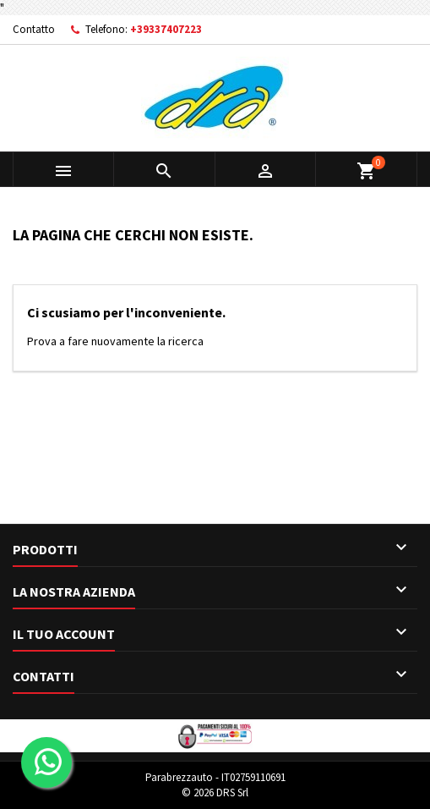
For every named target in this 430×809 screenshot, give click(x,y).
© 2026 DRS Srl (215, 792)
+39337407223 (166, 29)
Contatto (34, 29)
